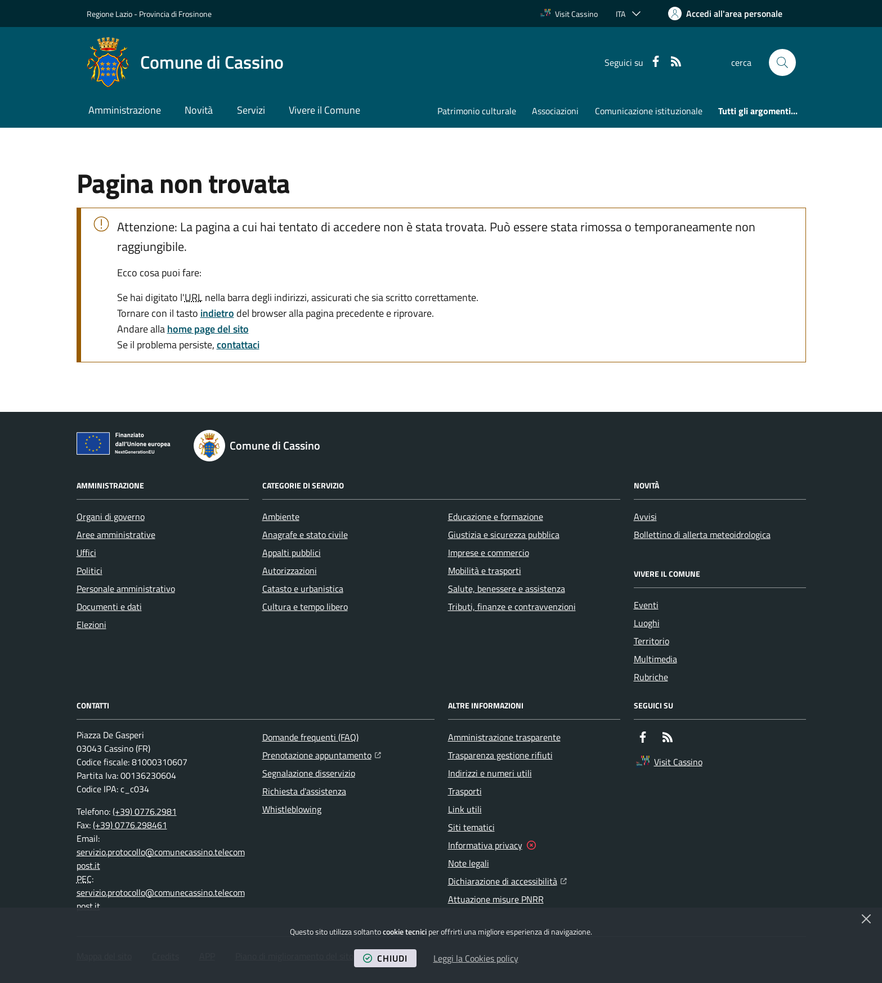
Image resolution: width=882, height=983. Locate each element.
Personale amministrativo (126, 588)
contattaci (238, 344)
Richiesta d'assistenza (304, 791)
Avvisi (645, 516)
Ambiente (280, 516)
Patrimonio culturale (476, 111)
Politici (89, 570)
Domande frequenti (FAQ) (310, 737)
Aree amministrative (116, 534)
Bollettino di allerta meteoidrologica (702, 534)
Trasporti (465, 791)
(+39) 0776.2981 (145, 811)
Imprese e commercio (488, 552)
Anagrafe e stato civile (305, 534)
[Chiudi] (866, 919)
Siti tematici (471, 827)
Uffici (86, 552)
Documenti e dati (109, 606)
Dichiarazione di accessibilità (507, 880)
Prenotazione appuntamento (321, 754)
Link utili (465, 809)
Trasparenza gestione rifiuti (500, 755)
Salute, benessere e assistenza (506, 588)
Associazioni (555, 111)
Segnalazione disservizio (308, 773)
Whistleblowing (291, 809)
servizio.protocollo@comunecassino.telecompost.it (161, 858)
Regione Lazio (109, 14)
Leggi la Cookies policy (475, 958)
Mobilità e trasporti (484, 570)
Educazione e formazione (495, 516)
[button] (782, 62)
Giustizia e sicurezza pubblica (503, 534)
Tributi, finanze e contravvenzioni (512, 606)
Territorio (651, 641)
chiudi (385, 958)
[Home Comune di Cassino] (185, 62)
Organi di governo (111, 516)
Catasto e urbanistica (302, 588)
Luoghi (647, 623)
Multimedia (655, 659)
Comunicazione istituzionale (648, 111)
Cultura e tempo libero (305, 606)
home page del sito (208, 328)
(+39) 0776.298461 (130, 825)
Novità (199, 110)
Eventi (646, 605)
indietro (217, 313)
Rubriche (651, 677)
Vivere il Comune (324, 110)
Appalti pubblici (291, 552)
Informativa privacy (485, 845)
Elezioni (91, 624)
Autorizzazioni (289, 570)
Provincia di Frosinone (175, 14)
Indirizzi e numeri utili (490, 773)
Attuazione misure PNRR (496, 899)
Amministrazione (124, 110)
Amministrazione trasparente (504, 737)
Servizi (251, 110)
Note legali (468, 863)
